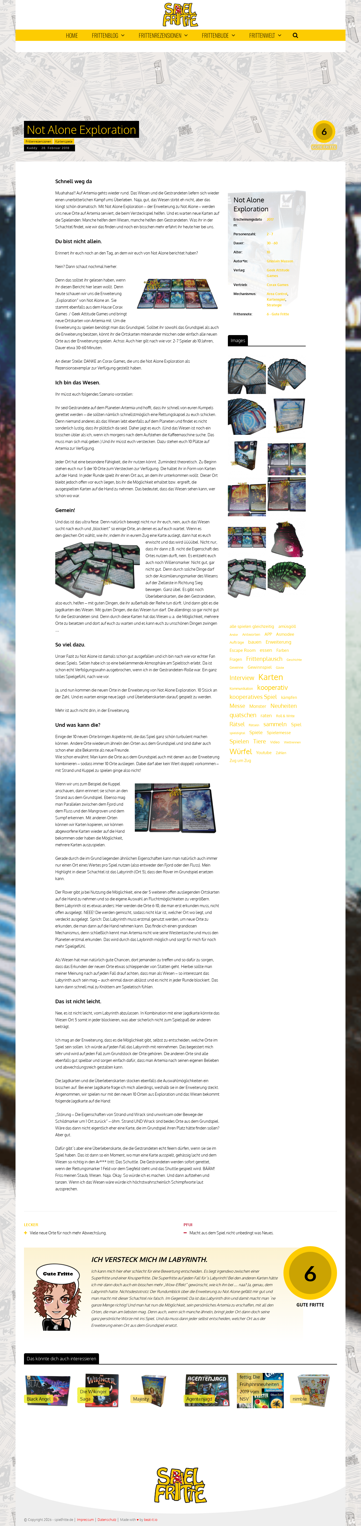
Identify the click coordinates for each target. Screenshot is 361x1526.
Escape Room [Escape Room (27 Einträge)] (243, 650)
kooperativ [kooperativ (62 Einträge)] (272, 687)
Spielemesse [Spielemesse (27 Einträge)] (279, 732)
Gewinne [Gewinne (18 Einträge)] (236, 667)
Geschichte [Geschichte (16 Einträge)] (294, 660)
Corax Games (278, 285)
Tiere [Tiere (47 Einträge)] (259, 741)
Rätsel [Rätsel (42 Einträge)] (237, 724)
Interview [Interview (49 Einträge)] (242, 677)
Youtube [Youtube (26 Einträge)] (264, 752)
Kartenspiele (63, 141)
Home (72, 35)
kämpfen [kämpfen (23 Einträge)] (289, 697)
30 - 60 (272, 243)
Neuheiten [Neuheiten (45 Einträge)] (283, 705)
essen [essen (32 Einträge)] (266, 650)
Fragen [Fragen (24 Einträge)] (236, 659)
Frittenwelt (265, 35)
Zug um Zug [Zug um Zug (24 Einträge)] (240, 760)
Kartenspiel (276, 299)
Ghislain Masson (280, 261)
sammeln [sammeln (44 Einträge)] (275, 724)
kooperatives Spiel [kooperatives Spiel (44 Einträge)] (253, 696)
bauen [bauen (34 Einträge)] (254, 642)
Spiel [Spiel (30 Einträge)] (296, 724)
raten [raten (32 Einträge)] (266, 715)
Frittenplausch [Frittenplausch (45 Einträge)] (264, 658)
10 (268, 252)
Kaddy (32, 148)
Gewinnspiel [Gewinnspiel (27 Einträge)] (260, 667)
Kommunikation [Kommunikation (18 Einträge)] (241, 688)
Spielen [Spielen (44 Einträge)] (239, 741)
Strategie (274, 305)
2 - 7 (270, 234)
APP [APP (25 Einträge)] (268, 634)
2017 (270, 219)
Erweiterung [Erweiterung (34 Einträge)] (278, 642)
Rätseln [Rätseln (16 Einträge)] (254, 725)
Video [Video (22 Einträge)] (275, 741)
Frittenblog (108, 35)
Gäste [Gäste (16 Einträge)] (280, 668)
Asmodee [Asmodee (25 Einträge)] (285, 634)
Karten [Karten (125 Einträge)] (270, 677)
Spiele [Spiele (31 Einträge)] (256, 732)
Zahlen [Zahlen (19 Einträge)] (281, 753)
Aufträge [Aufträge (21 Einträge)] (237, 642)
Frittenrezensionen (163, 35)
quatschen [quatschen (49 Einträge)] (243, 715)
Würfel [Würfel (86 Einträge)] (241, 751)
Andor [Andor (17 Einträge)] (234, 634)
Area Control (277, 294)
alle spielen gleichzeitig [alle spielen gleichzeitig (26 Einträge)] (252, 626)
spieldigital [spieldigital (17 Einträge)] (237, 733)
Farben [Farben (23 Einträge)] (282, 650)
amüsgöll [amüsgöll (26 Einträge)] (287, 626)
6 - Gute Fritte (278, 314)
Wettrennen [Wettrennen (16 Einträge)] (292, 742)
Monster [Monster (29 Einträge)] (257, 706)
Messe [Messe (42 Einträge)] (237, 705)
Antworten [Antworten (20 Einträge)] (251, 634)
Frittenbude (218, 35)
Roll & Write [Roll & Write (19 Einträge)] (285, 716)
